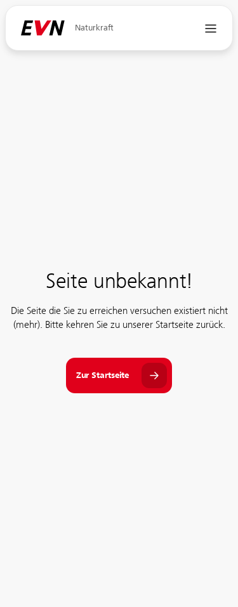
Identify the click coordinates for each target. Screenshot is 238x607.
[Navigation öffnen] (211, 28)
